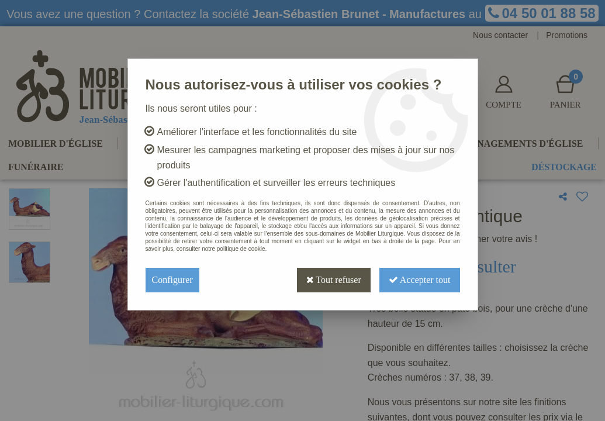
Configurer (172, 280)
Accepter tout (420, 280)
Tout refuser (333, 280)
